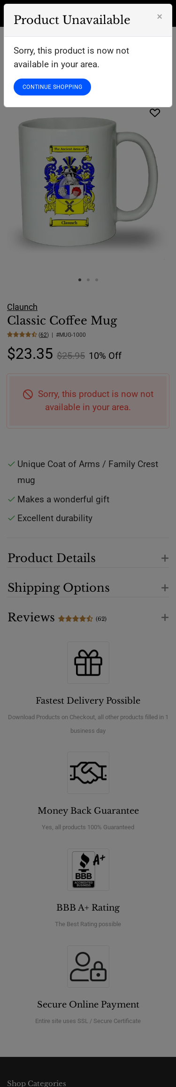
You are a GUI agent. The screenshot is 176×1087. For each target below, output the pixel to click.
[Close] (159, 16)
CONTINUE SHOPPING (52, 87)
